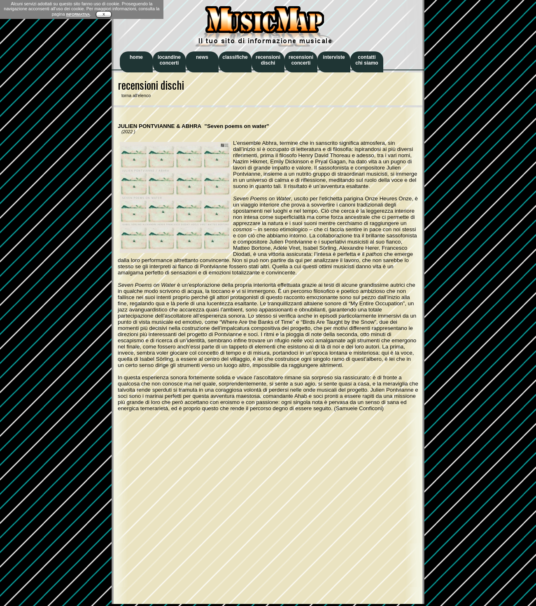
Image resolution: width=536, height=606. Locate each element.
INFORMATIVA (78, 14)
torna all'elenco (134, 95)
